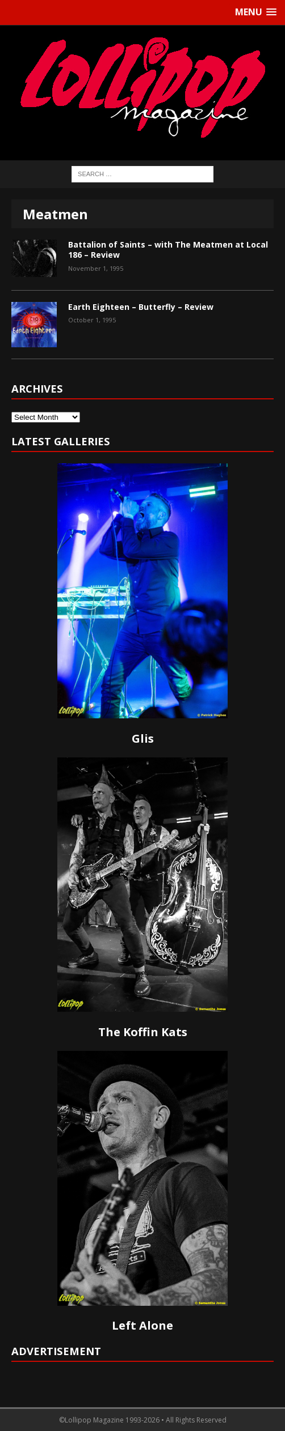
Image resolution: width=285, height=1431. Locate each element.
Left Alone (142, 1325)
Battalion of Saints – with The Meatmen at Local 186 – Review (168, 249)
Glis (143, 738)
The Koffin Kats (142, 1032)
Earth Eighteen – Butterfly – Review (140, 306)
